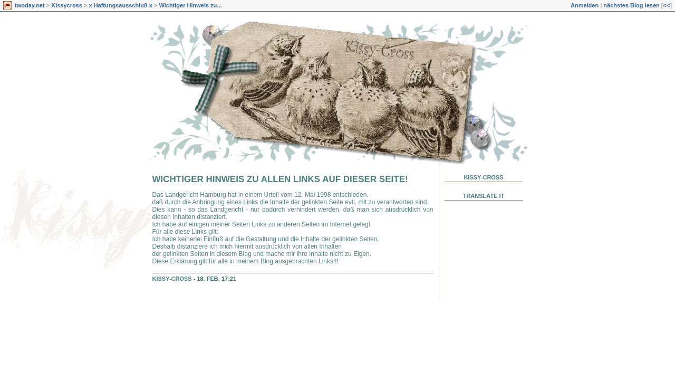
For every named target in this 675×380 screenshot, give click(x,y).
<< (666, 5)
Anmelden (585, 5)
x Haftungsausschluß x (120, 5)
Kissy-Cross (172, 279)
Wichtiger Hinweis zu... (190, 5)
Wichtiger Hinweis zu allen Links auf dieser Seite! (280, 179)
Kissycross (66, 5)
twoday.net (30, 5)
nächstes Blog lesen (631, 5)
